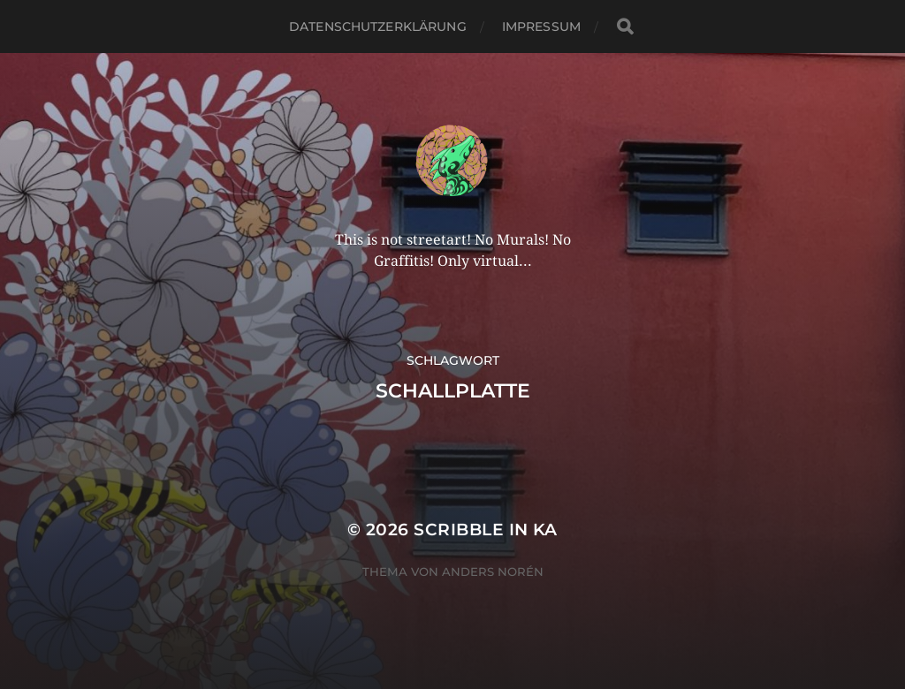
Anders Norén (493, 571)
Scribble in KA (486, 529)
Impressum (541, 26)
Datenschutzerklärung (378, 26)
